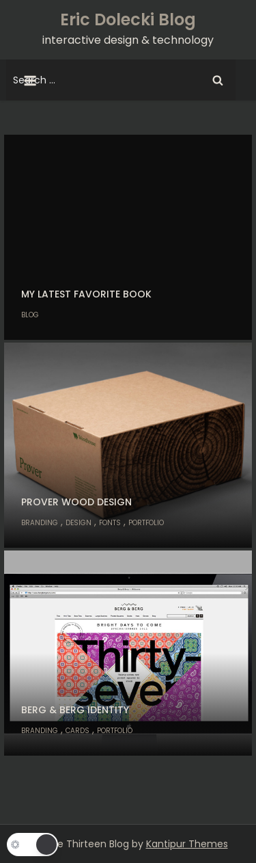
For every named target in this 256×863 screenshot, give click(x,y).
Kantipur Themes (187, 844)
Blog (30, 314)
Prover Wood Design (76, 502)
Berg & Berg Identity (75, 710)
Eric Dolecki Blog (128, 19)
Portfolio (146, 522)
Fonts (110, 522)
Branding (39, 522)
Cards (77, 730)
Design (78, 522)
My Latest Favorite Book (86, 294)
